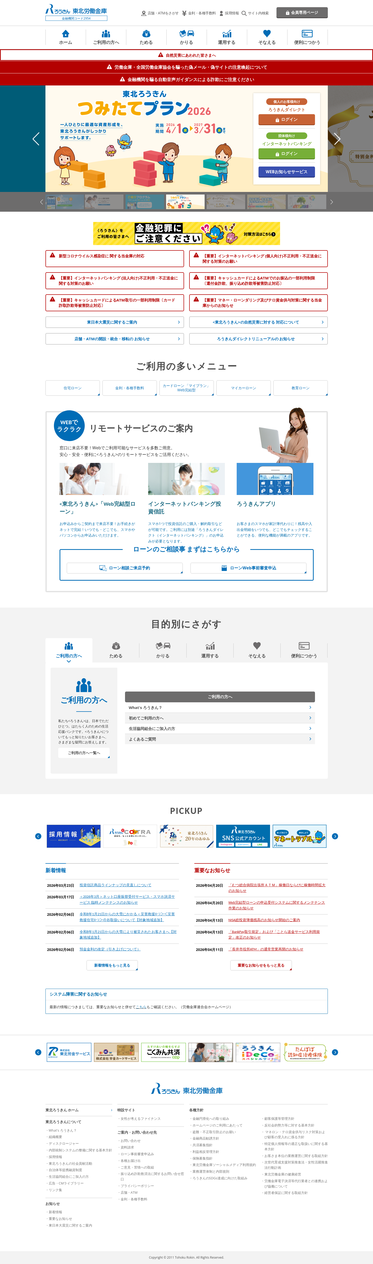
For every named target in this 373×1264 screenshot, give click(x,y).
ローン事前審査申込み (137, 1154)
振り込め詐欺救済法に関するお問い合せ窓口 (152, 1176)
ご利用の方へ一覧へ (84, 752)
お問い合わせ (131, 1140)
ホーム (65, 42)
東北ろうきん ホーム (62, 1109)
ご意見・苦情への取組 (137, 1167)
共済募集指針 (203, 1145)
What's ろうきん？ (145, 707)
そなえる (267, 42)
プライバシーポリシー (137, 1185)
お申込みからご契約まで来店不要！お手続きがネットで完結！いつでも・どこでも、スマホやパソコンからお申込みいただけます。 (97, 529)
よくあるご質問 (142, 739)
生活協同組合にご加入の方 (152, 728)
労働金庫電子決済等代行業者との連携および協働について (296, 1184)
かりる (186, 42)
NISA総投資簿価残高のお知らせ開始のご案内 (264, 920)
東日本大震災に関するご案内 (70, 1225)
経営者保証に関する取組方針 (286, 1192)
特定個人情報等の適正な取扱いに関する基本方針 (296, 1146)
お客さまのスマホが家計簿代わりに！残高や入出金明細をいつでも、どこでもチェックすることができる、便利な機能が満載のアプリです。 (274, 529)
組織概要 (55, 1136)
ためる (146, 42)
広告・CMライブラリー (66, 1183)
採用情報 (232, 13)
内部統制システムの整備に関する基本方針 (80, 1150)
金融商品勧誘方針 (206, 1138)
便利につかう (307, 42)
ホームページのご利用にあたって (218, 1125)
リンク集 (55, 1190)
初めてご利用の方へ (146, 718)
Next (337, 138)
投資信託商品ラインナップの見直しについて (115, 885)
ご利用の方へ (106, 42)
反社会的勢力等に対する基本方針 (289, 1125)
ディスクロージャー (64, 1143)
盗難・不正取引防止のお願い (214, 1132)
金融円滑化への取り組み (211, 1118)
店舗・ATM (129, 1192)
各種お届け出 (131, 1160)
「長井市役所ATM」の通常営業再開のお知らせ (265, 949)
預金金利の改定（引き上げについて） (110, 949)
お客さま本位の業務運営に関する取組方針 (296, 1155)
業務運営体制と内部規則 (211, 1171)
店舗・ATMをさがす (163, 13)
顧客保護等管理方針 (279, 1118)
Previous (36, 138)
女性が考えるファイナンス (141, 1118)
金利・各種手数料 (202, 13)
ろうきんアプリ (256, 504)
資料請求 (127, 1147)
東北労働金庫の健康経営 (282, 1174)
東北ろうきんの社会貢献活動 (70, 1163)
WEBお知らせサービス (287, 171)
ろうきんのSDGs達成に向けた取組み (220, 1178)
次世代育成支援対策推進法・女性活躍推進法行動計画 (296, 1165)
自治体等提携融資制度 (65, 1170)
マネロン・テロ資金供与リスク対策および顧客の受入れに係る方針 (294, 1135)
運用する (226, 42)
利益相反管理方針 (206, 1151)
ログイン (289, 119)
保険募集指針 (203, 1158)
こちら (141, 1006)
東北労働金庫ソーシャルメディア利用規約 (224, 1164)
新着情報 (55, 1212)
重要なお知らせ (60, 1218)
